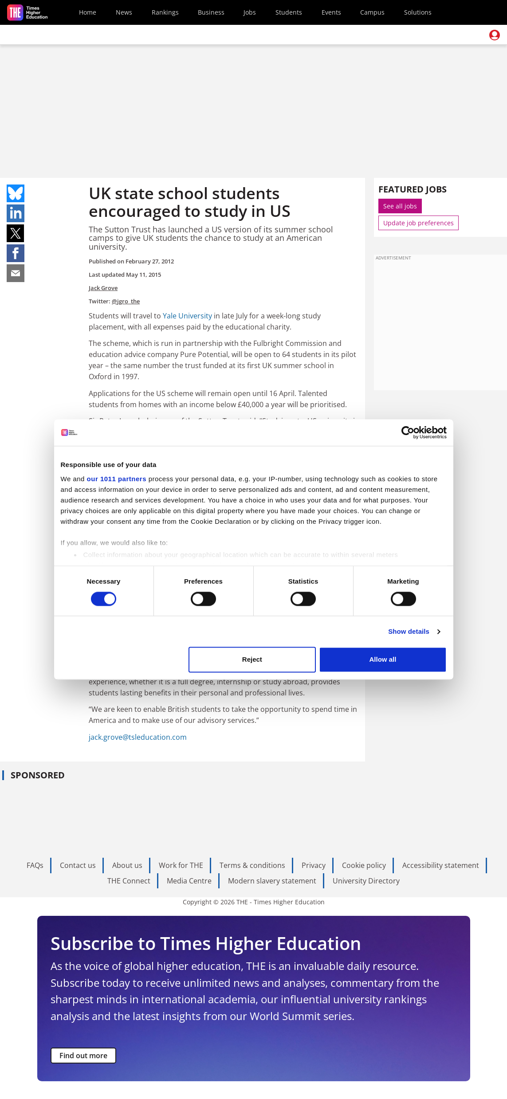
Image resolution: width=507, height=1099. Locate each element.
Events (331, 12)
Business (211, 12)
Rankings (165, 12)
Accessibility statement (440, 865)
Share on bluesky (15, 193)
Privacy (314, 865)
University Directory (366, 881)
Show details (408, 631)
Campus (372, 12)
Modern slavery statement (272, 881)
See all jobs (400, 206)
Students (288, 12)
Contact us (78, 865)
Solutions (418, 12)
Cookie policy (364, 865)
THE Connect (128, 881)
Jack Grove (103, 288)
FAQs (35, 865)
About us (127, 865)
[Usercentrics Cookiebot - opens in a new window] (408, 432)
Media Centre (189, 881)
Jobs (250, 12)
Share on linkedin (15, 213)
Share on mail (15, 273)
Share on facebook (15, 253)
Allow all (383, 659)
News (124, 12)
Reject (252, 659)
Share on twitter (15, 233)
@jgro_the (126, 301)
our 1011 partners (116, 479)
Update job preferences (418, 223)
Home (87, 12)
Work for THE (181, 865)
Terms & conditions (252, 865)
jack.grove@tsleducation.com (138, 737)
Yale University (187, 316)
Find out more (83, 1055)
